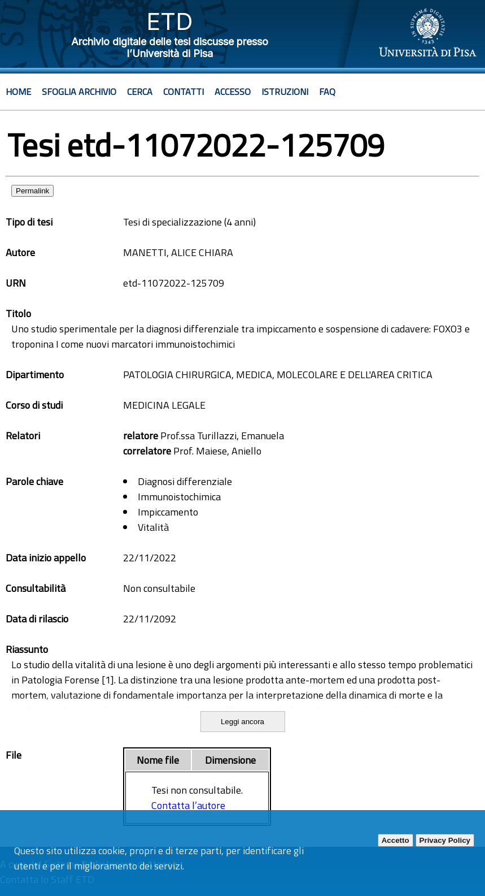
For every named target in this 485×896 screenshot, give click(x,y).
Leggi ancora (242, 721)
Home (18, 91)
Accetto (395, 840)
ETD (169, 21)
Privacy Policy (445, 840)
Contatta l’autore (188, 805)
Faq (327, 91)
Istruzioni (284, 91)
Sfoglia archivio (79, 91)
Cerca (139, 91)
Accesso (233, 91)
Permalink (32, 191)
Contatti (183, 91)
